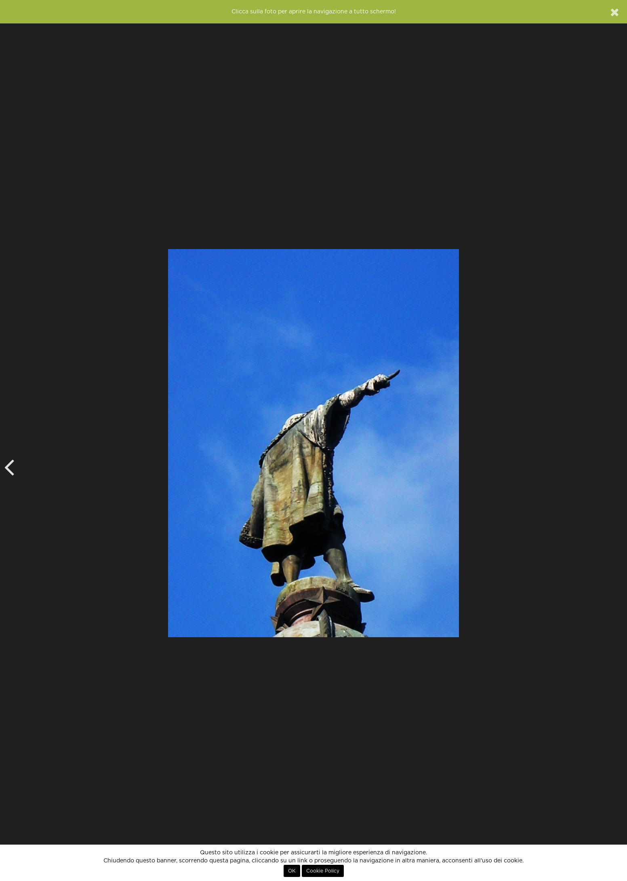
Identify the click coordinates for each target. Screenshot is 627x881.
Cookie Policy (322, 870)
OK (292, 870)
